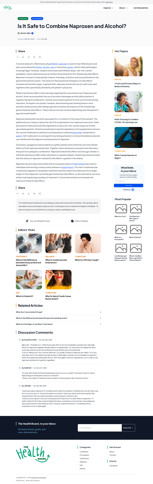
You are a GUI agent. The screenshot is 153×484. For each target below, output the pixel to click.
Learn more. (109, 2)
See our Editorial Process (38, 221)
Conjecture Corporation (38, 477)
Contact (112, 455)
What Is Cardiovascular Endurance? (56, 261)
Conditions (80, 256)
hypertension (67, 167)
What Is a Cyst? (120, 216)
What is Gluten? (135, 237)
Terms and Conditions (33, 480)
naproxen (63, 64)
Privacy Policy (20, 480)
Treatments (21, 256)
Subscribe (128, 185)
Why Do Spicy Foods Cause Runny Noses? (58, 297)
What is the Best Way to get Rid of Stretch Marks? (135, 258)
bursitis (46, 67)
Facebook (113, 465)
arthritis (38, 67)
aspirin (19, 136)
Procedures (84, 455)
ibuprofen (77, 132)
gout (52, 67)
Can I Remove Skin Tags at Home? (134, 218)
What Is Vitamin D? (24, 296)
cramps (69, 67)
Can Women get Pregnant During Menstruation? (121, 258)
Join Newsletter (140, 8)
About (111, 452)
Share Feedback (79, 221)
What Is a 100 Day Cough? (87, 260)
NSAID (54, 64)
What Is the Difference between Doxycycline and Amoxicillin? (28, 262)
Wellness (49, 256)
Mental (118, 79)
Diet (18, 293)
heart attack (79, 164)
